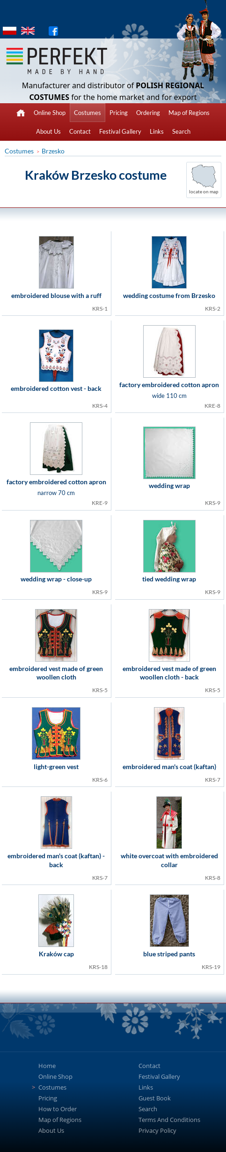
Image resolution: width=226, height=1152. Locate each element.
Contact (80, 131)
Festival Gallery (120, 131)
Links (157, 131)
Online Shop (50, 112)
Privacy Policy (157, 1130)
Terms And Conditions (169, 1119)
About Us (48, 131)
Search (181, 131)
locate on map (204, 191)
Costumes (87, 112)
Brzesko (53, 151)
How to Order (57, 1109)
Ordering (148, 112)
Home (47, 1065)
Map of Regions (189, 112)
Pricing (118, 112)
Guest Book (155, 1098)
